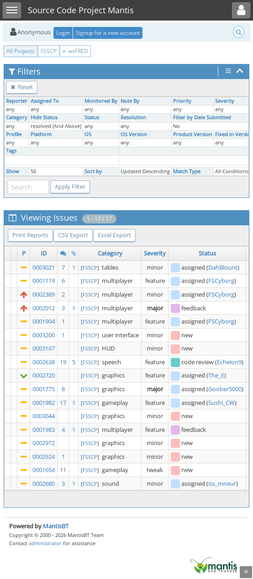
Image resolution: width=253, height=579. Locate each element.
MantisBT (56, 526)
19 (63, 362)
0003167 (43, 348)
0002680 (43, 483)
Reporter (16, 101)
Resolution (133, 117)
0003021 (43, 267)
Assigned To (45, 101)
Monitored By (100, 101)
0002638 (43, 362)
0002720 (43, 375)
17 (63, 402)
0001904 (43, 321)
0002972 (43, 443)
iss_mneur (222, 483)
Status (91, 117)
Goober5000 (225, 389)
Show (12, 171)
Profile (13, 134)
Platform (41, 134)
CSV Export (73, 235)
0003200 (43, 335)
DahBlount (222, 267)
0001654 (43, 470)
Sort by (93, 171)
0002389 (43, 294)
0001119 (43, 280)
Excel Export (114, 235)
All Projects (20, 51)
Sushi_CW (221, 402)
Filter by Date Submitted (202, 117)
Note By (130, 101)
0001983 (43, 429)
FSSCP (49, 51)
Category (16, 117)
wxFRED (75, 51)
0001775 (43, 389)
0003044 (43, 416)
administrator (45, 543)
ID (44, 253)
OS (87, 134)
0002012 (43, 308)
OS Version (134, 134)
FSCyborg (221, 280)
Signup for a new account (108, 33)
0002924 (43, 456)
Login (63, 33)
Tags (11, 151)
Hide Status (44, 117)
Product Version (192, 134)
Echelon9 (229, 362)
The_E (216, 375)
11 (63, 470)
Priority (182, 101)
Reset (22, 87)
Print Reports (30, 235)
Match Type (186, 171)
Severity (224, 101)
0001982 (43, 402)
